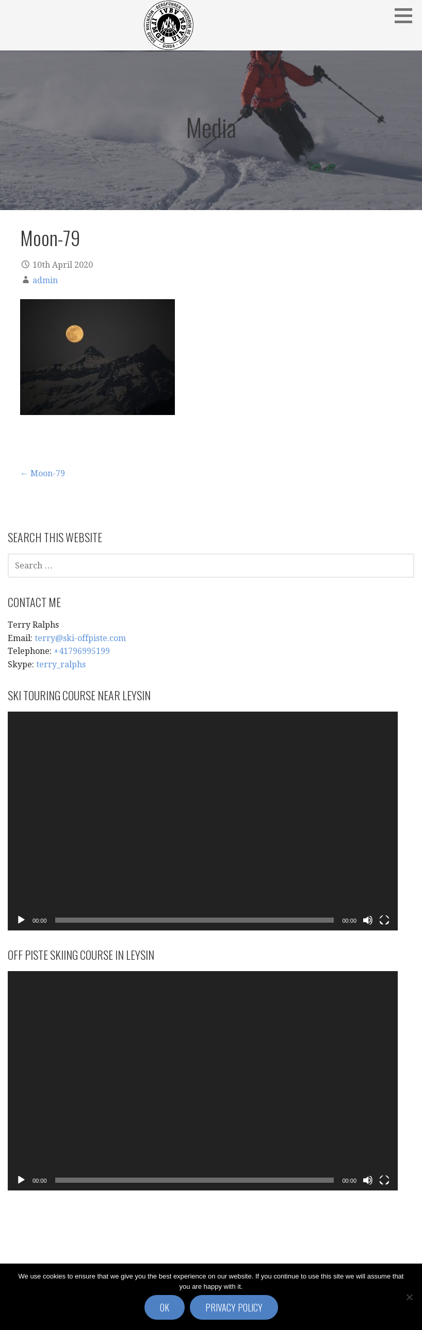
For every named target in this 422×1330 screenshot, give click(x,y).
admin (45, 280)
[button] (407, 15)
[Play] (21, 920)
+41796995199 (82, 651)
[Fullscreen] (384, 920)
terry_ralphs (61, 664)
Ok (164, 1307)
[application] (203, 821)
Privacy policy (234, 1307)
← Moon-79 (42, 473)
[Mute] (368, 920)
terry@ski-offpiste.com (80, 638)
